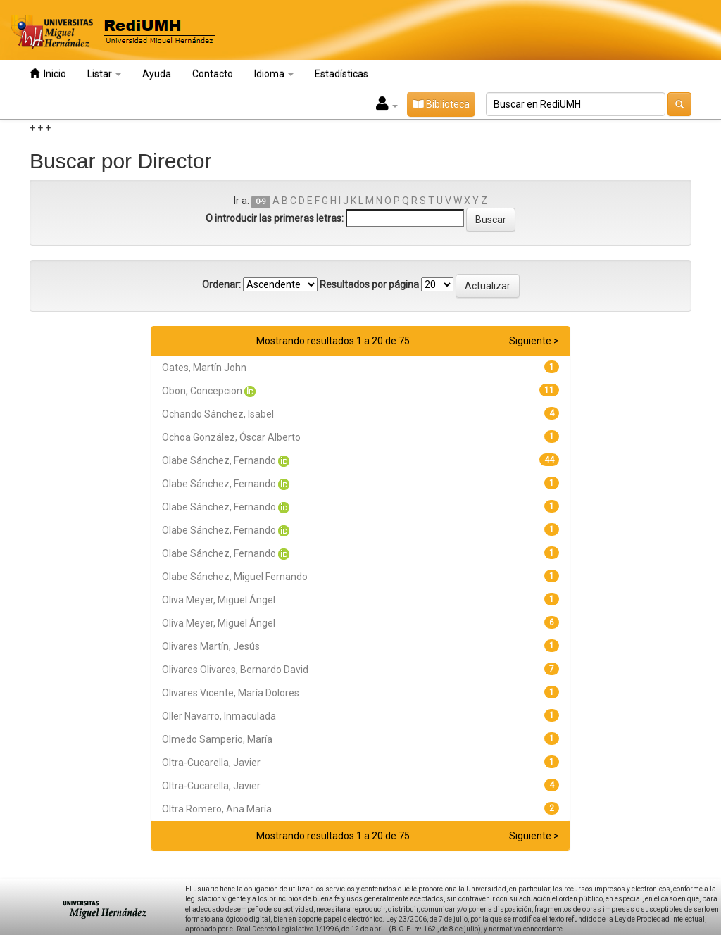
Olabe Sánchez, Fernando (219, 460)
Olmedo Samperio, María (217, 739)
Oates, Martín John (204, 367)
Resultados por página (369, 284)
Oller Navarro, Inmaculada (219, 716)
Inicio (48, 74)
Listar (104, 74)
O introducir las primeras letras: (275, 218)
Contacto (212, 74)
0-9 (261, 201)
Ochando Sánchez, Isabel (218, 414)
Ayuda (156, 74)
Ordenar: (221, 284)
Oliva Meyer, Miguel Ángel (218, 599)
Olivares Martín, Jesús (211, 646)
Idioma (274, 74)
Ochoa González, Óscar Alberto (231, 437)
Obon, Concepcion (202, 390)
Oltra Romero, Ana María (217, 809)
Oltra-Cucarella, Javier (211, 762)
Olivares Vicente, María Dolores (230, 692)
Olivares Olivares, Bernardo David (235, 669)
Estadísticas (341, 74)
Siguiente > (534, 340)
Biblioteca (441, 104)
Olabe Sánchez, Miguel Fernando (235, 576)
